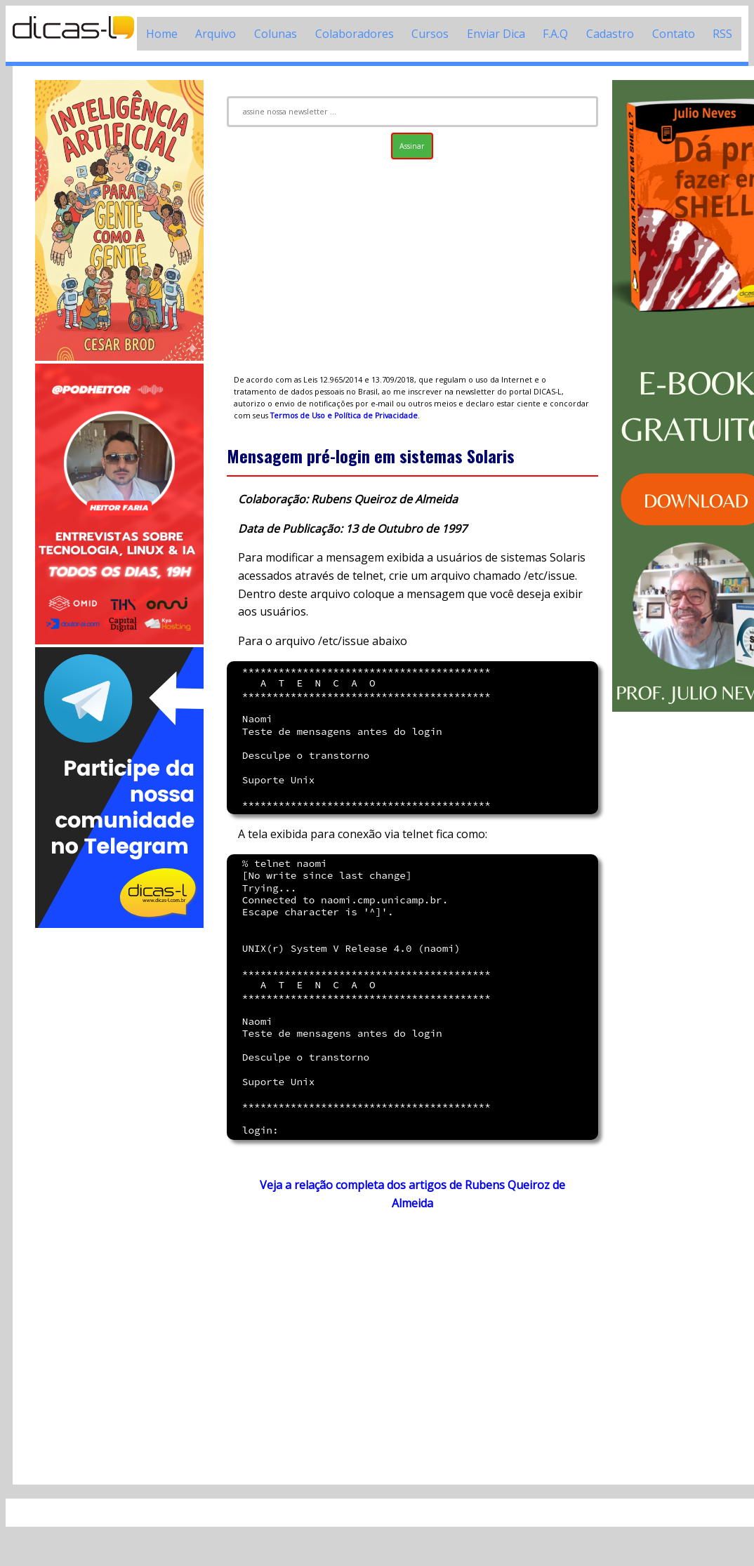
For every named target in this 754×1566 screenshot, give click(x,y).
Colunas (275, 33)
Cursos (430, 33)
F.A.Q (555, 33)
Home (162, 33)
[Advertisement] (119, 1141)
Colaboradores (354, 33)
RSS (722, 33)
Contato (673, 33)
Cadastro (610, 33)
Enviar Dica (496, 33)
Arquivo (215, 33)
